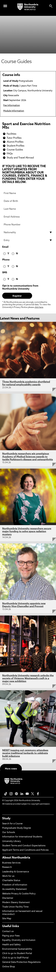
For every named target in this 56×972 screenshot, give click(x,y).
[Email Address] (28, 217)
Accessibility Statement (14, 889)
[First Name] (28, 193)
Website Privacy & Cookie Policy (19, 894)
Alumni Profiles (15, 142)
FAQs (10, 154)
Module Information (13, 111)
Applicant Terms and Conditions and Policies (25, 850)
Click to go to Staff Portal (15, 958)
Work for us (8, 876)
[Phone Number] (28, 225)
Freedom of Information (14, 885)
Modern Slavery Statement (16, 902)
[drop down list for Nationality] (28, 232)
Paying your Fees (11, 936)
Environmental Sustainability (17, 949)
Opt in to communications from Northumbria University (20, 287)
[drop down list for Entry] (28, 240)
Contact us (8, 931)
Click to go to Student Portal (17, 953)
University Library (11, 841)
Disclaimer (7, 898)
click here (38, 307)
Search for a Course (12, 824)
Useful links (10, 926)
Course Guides (15, 150)
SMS (4, 272)
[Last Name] (28, 209)
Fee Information (11, 105)
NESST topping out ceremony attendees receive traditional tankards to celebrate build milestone (25, 753)
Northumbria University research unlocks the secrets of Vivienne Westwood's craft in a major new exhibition (28, 678)
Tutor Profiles (14, 138)
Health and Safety (11, 945)
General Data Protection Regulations (21, 962)
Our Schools (8, 832)
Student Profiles (15, 146)
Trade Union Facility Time (15, 907)
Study (6, 818)
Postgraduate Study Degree (16, 828)
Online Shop (8, 967)
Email (5, 247)
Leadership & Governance (15, 872)
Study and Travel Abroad (20, 158)
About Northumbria (16, 857)
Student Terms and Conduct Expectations (23, 846)
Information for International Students (22, 837)
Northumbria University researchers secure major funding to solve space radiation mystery (26, 532)
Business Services (11, 863)
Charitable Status (11, 880)
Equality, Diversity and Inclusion (18, 940)
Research (7, 867)
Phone (6, 260)
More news (11, 769)
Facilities (11, 134)
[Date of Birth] (28, 201)
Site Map (6, 919)
